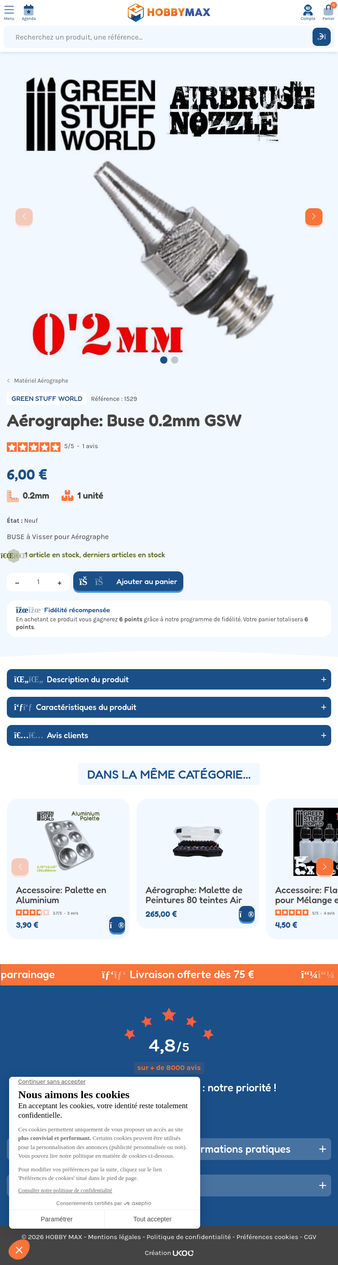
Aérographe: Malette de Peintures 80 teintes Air (194, 895)
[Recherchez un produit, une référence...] (160, 37)
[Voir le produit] (117, 925)
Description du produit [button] (71, 679)
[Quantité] (38, 582)
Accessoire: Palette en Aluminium (61, 895)
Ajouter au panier (128, 581)
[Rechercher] (322, 37)
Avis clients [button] (51, 735)
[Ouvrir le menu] (9, 12)
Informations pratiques (237, 1148)
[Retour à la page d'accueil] (169, 12)
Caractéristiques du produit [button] (75, 707)
